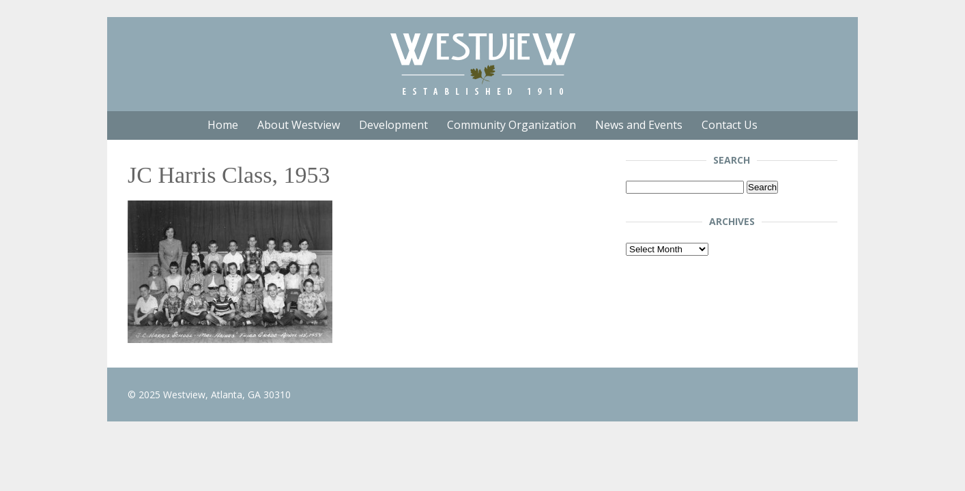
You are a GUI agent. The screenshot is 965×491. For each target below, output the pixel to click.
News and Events (638, 124)
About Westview (298, 124)
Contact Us (730, 124)
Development (393, 124)
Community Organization (511, 124)
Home (222, 124)
